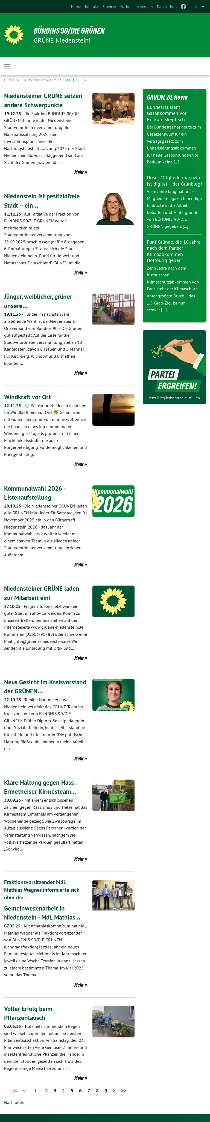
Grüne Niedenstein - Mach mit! (33, 79)
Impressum (144, 6)
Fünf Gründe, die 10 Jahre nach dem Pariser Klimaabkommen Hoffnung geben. (174, 251)
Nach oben (14, 1102)
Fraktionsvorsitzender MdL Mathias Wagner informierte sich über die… (42, 890)
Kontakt (91, 6)
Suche (125, 6)
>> (123, 1090)
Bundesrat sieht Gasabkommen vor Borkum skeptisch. (166, 113)
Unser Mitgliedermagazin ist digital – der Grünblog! (174, 180)
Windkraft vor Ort (28, 397)
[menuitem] (76, 6)
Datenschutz (167, 6)
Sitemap (109, 6)
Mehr (79, 172)
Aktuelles (76, 79)
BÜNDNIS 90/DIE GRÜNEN (71, 30)
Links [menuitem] (195, 6)
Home (76, 6)
